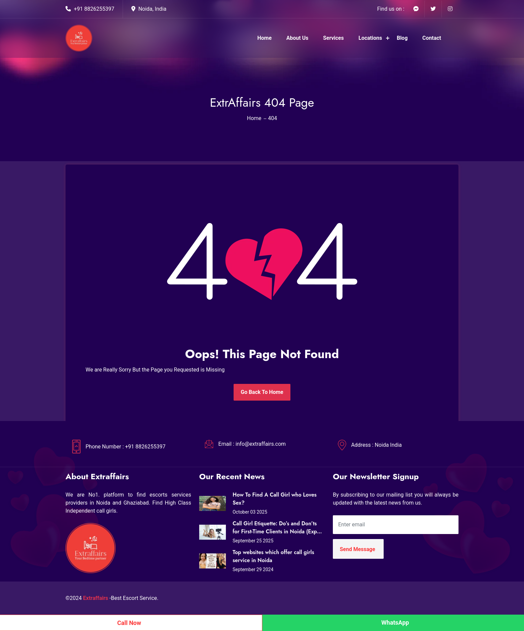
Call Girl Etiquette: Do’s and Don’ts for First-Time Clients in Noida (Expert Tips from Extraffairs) (278, 528)
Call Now (129, 622)
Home (264, 38)
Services (333, 38)
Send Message (357, 549)
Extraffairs (95, 598)
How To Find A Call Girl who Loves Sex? (274, 499)
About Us (297, 38)
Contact (431, 38)
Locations (370, 38)
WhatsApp (395, 622)
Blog (402, 38)
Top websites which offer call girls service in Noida (273, 556)
